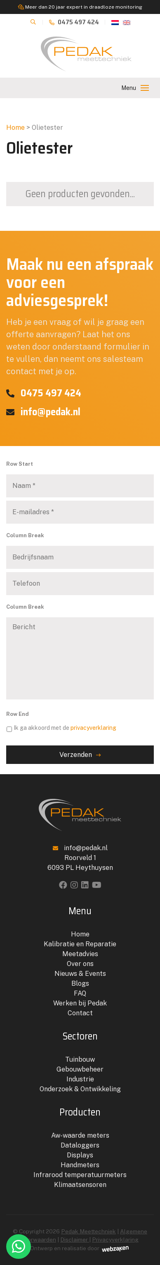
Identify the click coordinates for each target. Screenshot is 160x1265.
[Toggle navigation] (145, 88)
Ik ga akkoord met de (65, 727)
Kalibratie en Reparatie (80, 944)
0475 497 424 (74, 22)
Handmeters (80, 1165)
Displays (80, 1155)
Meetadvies (80, 954)
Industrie (80, 1079)
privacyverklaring (93, 727)
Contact (80, 1013)
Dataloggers (80, 1145)
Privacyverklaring (115, 1239)
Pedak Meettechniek (88, 1231)
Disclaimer (74, 1239)
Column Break (25, 535)
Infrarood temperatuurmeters (80, 1175)
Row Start (19, 464)
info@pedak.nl (43, 412)
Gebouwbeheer (80, 1069)
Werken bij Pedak (80, 1003)
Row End (17, 714)
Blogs (80, 983)
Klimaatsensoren (80, 1185)
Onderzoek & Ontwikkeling (80, 1089)
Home (15, 127)
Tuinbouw (80, 1059)
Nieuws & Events (80, 974)
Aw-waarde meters (80, 1135)
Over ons (80, 964)
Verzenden (75, 755)
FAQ (80, 993)
